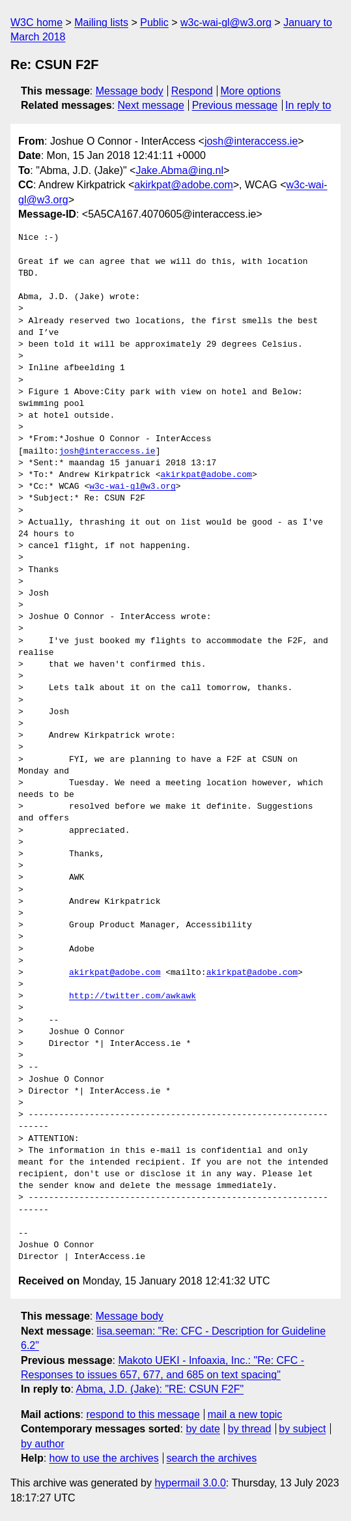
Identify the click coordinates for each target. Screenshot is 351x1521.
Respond (192, 90)
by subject (302, 1428)
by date (202, 1428)
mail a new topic (245, 1414)
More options (251, 90)
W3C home (36, 22)
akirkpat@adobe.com (183, 184)
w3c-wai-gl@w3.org (226, 22)
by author (42, 1443)
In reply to (308, 105)
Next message (151, 105)
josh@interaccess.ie (251, 141)
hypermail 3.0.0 (189, 1482)
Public (154, 22)
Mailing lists (101, 22)
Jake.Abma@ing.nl (179, 170)
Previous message (235, 105)
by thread (250, 1428)
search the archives (212, 1458)
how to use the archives (104, 1458)
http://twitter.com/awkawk (132, 996)
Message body (129, 90)
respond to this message (142, 1414)
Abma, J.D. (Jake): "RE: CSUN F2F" (160, 1389)
